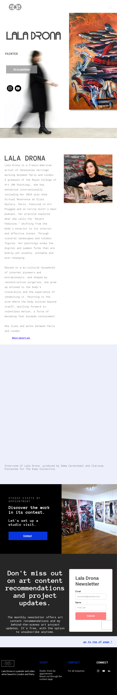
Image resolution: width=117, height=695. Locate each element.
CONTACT (74, 662)
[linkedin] (109, 671)
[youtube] (18, 88)
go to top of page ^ (97, 641)
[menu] (110, 7)
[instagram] (10, 88)
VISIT (43, 662)
